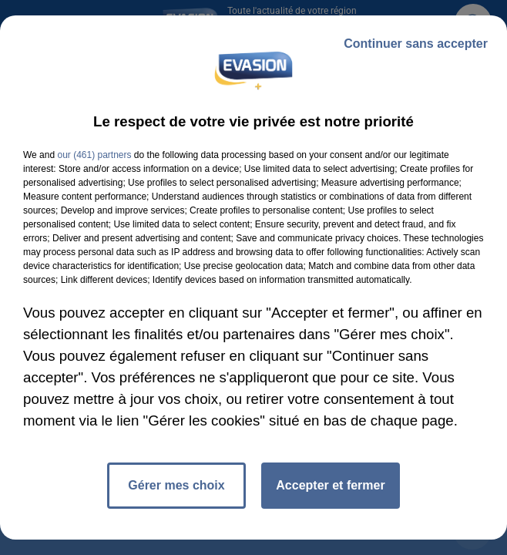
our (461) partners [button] (94, 155)
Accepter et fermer (330, 485)
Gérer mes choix (176, 485)
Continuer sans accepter (416, 43)
